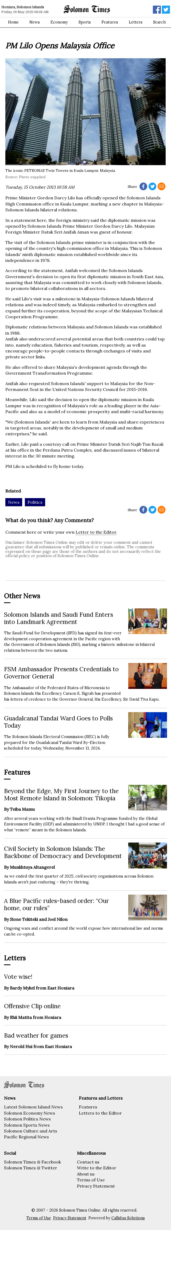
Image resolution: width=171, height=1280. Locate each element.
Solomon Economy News (29, 1113)
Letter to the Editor (96, 532)
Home (13, 22)
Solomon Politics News (27, 1119)
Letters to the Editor (100, 1113)
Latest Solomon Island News (33, 1107)
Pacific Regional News (26, 1136)
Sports (85, 22)
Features (110, 22)
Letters (135, 22)
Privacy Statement (96, 1186)
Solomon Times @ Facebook (32, 1162)
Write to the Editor (96, 1167)
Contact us (88, 1162)
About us (86, 1174)
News (34, 22)
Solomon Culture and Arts (30, 1131)
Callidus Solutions (128, 1218)
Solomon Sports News (27, 1125)
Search (159, 22)
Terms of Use (91, 1179)
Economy (59, 22)
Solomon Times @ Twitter (30, 1167)
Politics (35, 502)
